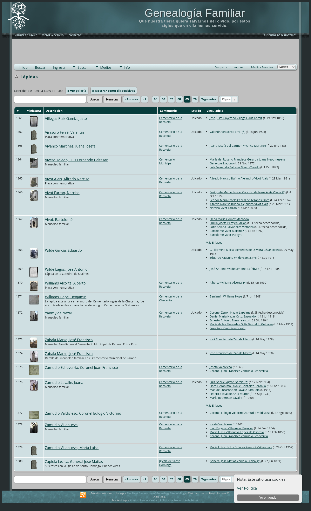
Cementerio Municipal (167, 161)
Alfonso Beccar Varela (143, 500)
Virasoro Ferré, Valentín (64, 132)
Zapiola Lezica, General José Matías (74, 461)
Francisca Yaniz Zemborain (227, 328)
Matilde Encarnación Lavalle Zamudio (235, 390)
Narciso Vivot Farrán (223, 208)
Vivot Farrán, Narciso (62, 192)
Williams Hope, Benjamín (65, 296)
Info (127, 67)
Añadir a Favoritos (262, 67)
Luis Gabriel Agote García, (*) (229, 382)
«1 (144, 99)
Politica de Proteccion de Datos (179, 500)
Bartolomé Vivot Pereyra (226, 235)
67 (171, 99)
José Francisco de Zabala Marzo (231, 339)
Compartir (221, 67)
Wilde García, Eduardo (63, 250)
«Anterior (131, 99)
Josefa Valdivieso (221, 367)
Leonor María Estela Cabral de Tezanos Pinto (239, 200)
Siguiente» (208, 99)
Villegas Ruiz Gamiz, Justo (66, 118)
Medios (105, 67)
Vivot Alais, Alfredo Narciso (67, 178)
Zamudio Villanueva (61, 424)
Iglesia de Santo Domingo (169, 463)
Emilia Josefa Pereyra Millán (228, 223)
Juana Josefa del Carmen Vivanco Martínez (238, 146)
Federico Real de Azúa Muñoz (229, 394)
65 (155, 99)
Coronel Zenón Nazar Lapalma (230, 312)
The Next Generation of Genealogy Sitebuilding (156, 493)
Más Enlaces (214, 242)
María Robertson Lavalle (226, 398)
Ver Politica (247, 488)
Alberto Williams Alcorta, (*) (228, 282)
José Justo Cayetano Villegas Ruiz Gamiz (236, 118)
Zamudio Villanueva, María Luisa (72, 447)
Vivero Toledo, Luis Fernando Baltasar (76, 159)
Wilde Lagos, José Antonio (66, 269)
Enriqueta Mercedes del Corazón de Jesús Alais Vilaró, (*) (247, 192)
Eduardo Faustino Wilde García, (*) (233, 258)
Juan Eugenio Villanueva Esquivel (231, 428)
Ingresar (59, 67)
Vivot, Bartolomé (59, 219)
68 (179, 99)
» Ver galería (76, 91)
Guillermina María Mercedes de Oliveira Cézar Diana (245, 250)
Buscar (40, 67)
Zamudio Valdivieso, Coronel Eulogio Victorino (83, 413)
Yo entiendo (268, 497)
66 (163, 99)
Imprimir (239, 67)
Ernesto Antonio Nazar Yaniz (229, 320)
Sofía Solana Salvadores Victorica (232, 227)
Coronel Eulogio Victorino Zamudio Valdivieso (240, 413)
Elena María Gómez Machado (229, 219)
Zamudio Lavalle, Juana (64, 382)
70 (195, 99)
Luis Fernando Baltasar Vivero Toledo (234, 167)
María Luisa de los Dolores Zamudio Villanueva (241, 447)
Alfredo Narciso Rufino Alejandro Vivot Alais (239, 178)
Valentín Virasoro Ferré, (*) (227, 132)
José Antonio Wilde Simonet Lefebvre (234, 269)
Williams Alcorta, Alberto (65, 283)
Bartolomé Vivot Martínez (227, 231)
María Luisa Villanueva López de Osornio (237, 432)
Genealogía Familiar (194, 13)
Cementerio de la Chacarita (170, 298)
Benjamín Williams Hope (226, 296)
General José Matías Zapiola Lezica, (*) (235, 461)
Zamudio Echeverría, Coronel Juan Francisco (81, 367)
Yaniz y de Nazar (58, 312)
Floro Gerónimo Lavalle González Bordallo (238, 386)
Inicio (23, 67)
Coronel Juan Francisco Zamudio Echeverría (239, 371)
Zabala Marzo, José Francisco (69, 339)
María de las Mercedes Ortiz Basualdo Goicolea (241, 324)
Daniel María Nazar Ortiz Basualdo (233, 316)
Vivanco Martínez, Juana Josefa (70, 146)
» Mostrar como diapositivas (113, 91)
